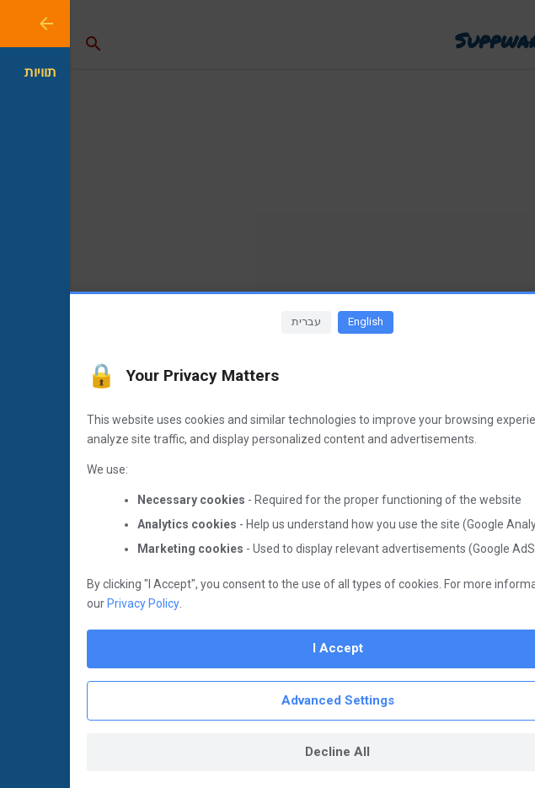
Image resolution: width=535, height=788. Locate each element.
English (295, 321)
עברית (236, 321)
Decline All (267, 751)
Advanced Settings (267, 700)
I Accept (268, 648)
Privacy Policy (73, 603)
